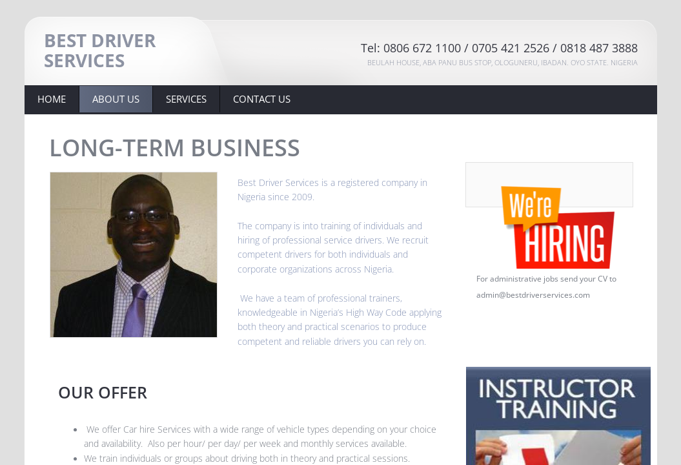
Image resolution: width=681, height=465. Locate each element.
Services (186, 98)
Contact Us (261, 98)
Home (51, 98)
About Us (115, 98)
